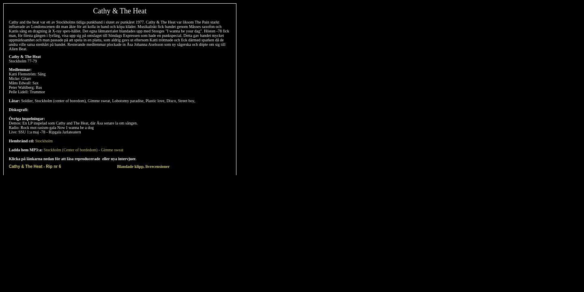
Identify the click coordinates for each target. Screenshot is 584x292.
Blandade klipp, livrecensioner (143, 166)
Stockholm (44, 141)
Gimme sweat (112, 150)
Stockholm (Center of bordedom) (71, 150)
